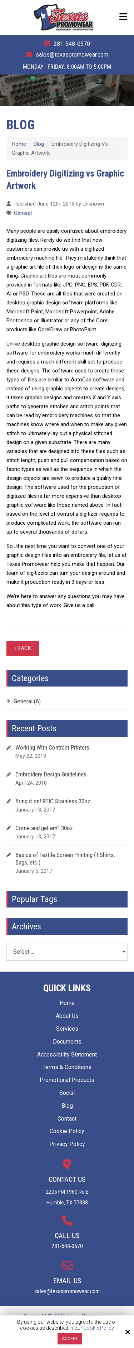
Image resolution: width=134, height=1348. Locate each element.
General (23, 213)
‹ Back (22, 648)
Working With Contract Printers (52, 747)
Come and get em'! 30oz (44, 828)
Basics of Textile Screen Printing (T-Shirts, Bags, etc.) (65, 858)
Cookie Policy (98, 1328)
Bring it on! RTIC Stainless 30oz (52, 801)
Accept (70, 1338)
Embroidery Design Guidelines (50, 774)
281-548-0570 (72, 43)
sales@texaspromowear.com (72, 54)
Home (19, 144)
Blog (39, 144)
